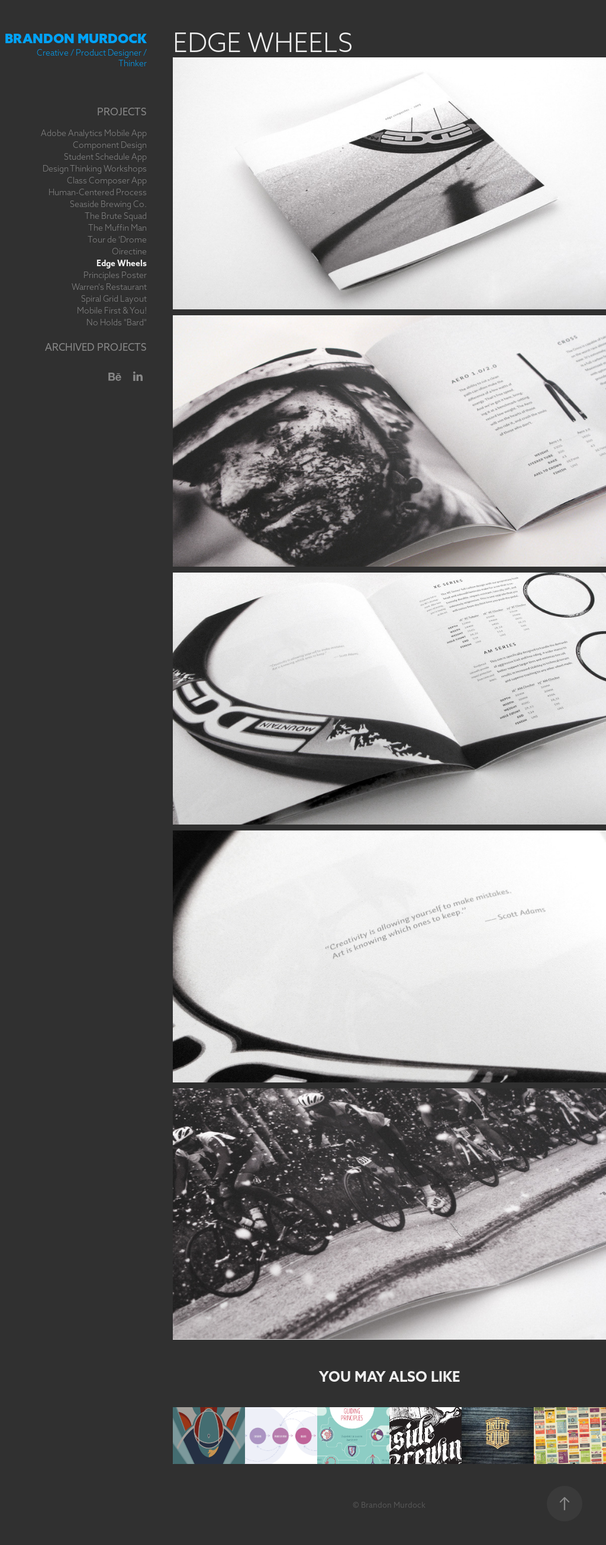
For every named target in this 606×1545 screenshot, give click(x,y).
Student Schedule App (105, 156)
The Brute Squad (116, 216)
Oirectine (129, 251)
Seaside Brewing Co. (108, 204)
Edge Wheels (121, 263)
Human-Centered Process (98, 192)
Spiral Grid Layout (114, 298)
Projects (122, 111)
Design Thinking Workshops (95, 168)
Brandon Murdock (76, 38)
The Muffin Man (117, 227)
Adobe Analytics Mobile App (94, 133)
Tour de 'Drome (117, 239)
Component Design (110, 145)
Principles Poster (115, 275)
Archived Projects (96, 347)
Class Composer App (107, 180)
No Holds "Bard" (116, 322)
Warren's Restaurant (109, 287)
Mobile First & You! (112, 310)
